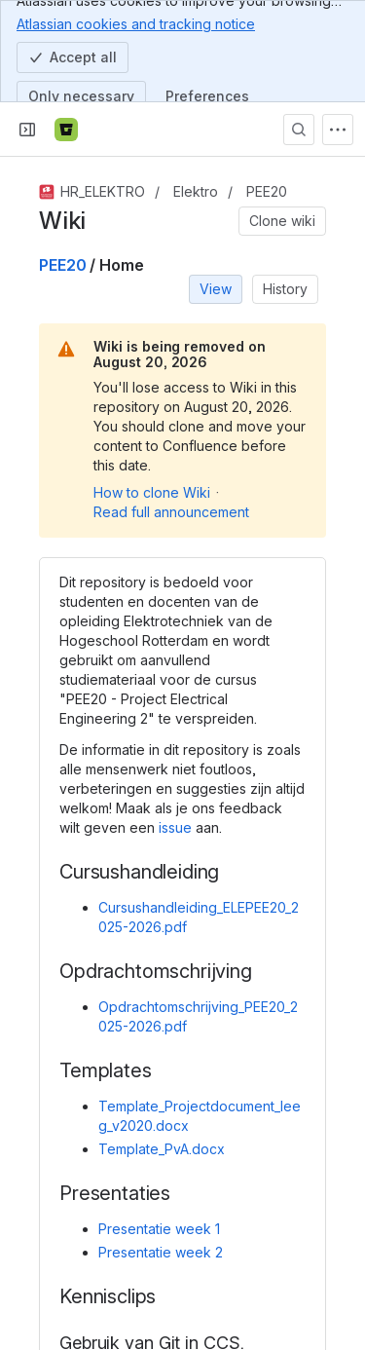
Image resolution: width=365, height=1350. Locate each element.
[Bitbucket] (66, 129)
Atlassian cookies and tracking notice (136, 23)
